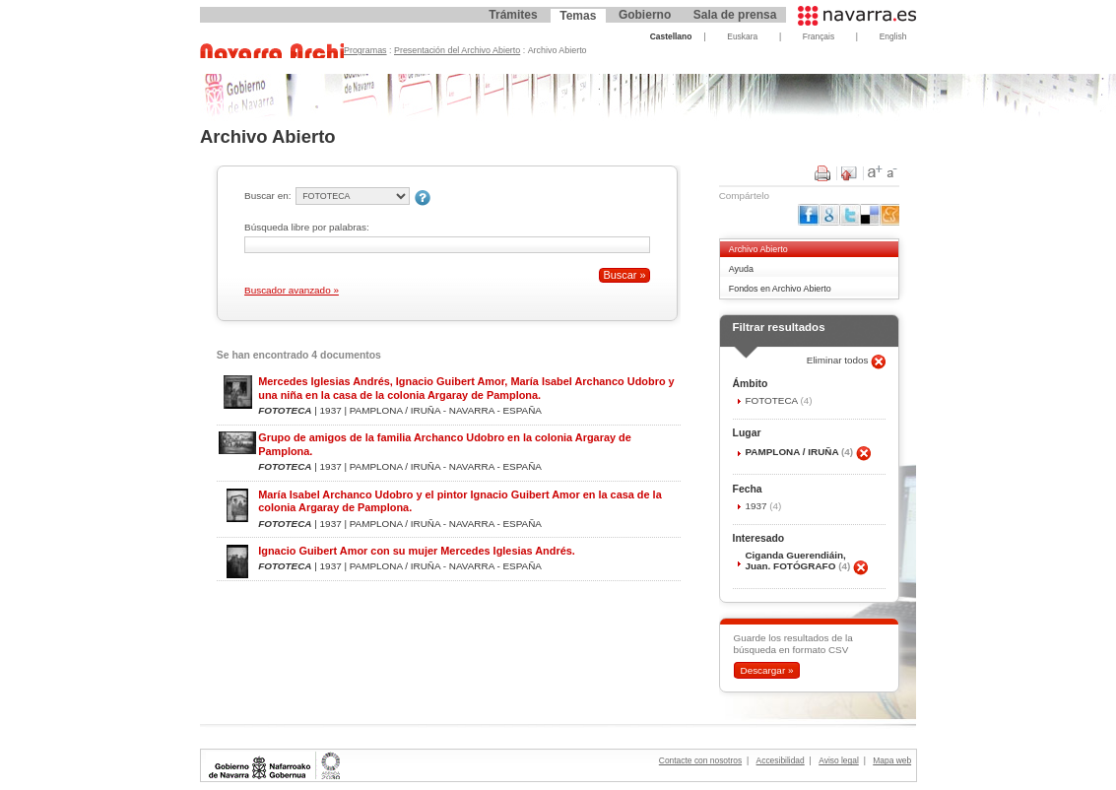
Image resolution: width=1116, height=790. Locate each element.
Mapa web (892, 760)
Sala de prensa (735, 15)
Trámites (513, 15)
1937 (757, 505)
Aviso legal (839, 760)
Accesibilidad (780, 760)
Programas (365, 50)
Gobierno (645, 15)
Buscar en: (267, 195)
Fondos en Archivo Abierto (780, 289)
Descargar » (766, 670)
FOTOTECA (772, 400)
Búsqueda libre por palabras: (306, 227)
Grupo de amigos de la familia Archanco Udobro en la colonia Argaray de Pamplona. (444, 443)
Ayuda (741, 269)
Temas (577, 16)
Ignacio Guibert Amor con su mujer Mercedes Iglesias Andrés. (416, 551)
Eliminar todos (839, 360)
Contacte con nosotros (700, 760)
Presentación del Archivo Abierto (457, 50)
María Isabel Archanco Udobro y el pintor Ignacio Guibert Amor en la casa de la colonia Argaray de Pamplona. (460, 501)
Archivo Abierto (758, 249)
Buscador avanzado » (291, 290)
